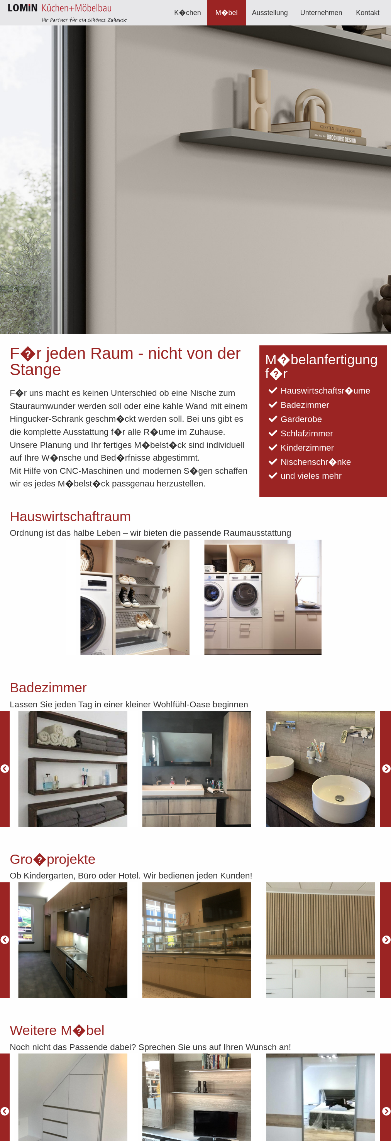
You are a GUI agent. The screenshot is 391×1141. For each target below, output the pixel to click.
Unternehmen (321, 13)
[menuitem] (187, 12)
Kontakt (367, 13)
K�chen (187, 13)
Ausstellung (270, 13)
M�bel (226, 13)
